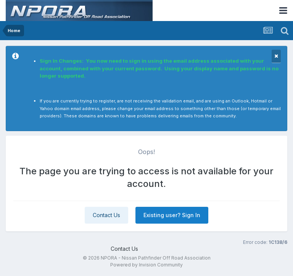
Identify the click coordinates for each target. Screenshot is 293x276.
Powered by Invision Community (146, 265)
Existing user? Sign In (171, 215)
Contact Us (106, 215)
